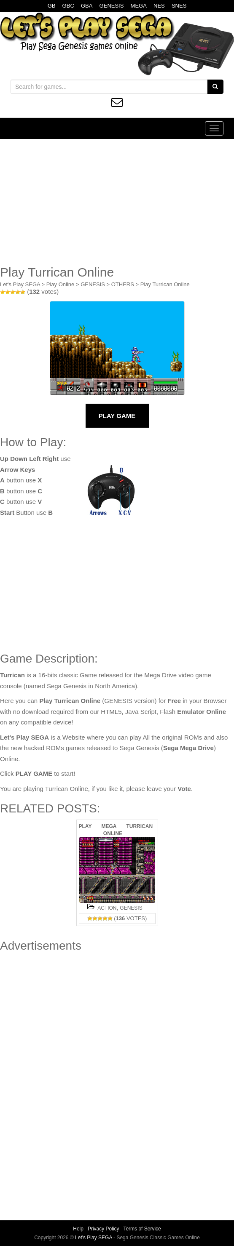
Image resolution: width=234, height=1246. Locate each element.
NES (159, 6)
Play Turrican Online (165, 284)
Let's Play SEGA (20, 284)
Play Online (60, 284)
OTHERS (122, 284)
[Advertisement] (117, 202)
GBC (68, 6)
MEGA (139, 6)
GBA (86, 6)
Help (78, 1229)
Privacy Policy (103, 1229)
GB (52, 6)
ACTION (106, 908)
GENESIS (112, 6)
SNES (179, 6)
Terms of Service (142, 1229)
